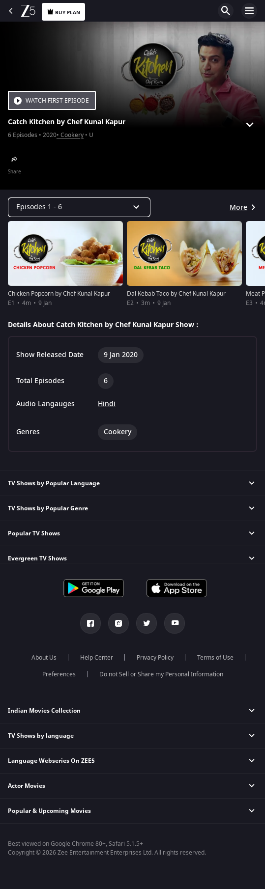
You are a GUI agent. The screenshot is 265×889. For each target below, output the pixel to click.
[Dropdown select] (79, 207)
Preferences (59, 674)
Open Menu (249, 11)
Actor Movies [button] (26, 785)
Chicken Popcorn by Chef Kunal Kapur (59, 293)
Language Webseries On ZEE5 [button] (51, 760)
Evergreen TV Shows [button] (37, 558)
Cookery (72, 135)
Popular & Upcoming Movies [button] (49, 810)
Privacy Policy (155, 657)
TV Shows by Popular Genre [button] (48, 508)
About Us (44, 657)
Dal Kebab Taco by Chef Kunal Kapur (176, 293)
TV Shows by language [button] (41, 735)
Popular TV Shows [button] (34, 533)
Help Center (96, 657)
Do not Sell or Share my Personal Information (161, 674)
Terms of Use (215, 657)
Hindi (107, 404)
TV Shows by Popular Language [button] (54, 483)
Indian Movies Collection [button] (44, 710)
